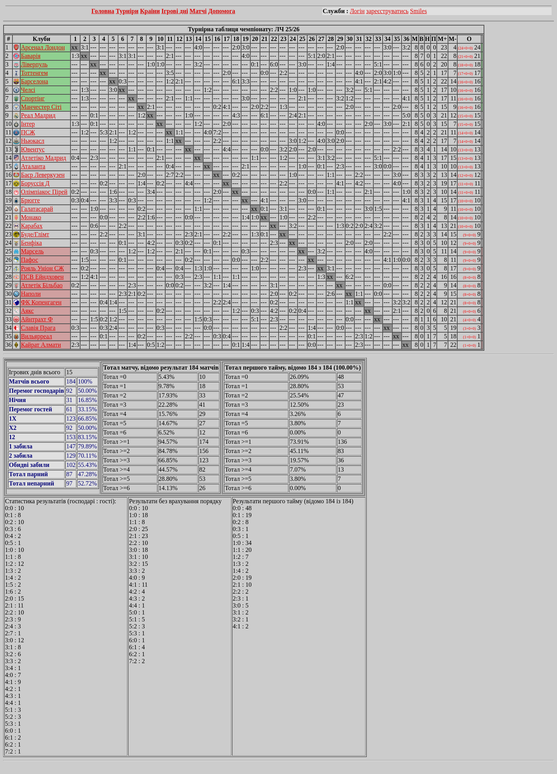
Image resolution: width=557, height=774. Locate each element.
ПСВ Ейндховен (42, 276)
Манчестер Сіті (41, 107)
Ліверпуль (34, 64)
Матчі (198, 11)
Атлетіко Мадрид (43, 157)
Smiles (418, 11)
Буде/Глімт (35, 234)
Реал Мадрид (38, 115)
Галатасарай (37, 208)
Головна (102, 11)
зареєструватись (387, 11)
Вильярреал (36, 336)
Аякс (27, 310)
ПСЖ (28, 132)
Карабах (32, 225)
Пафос (29, 259)
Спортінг (33, 98)
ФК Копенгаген (41, 302)
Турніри (127, 11)
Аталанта (33, 166)
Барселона (34, 81)
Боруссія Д (35, 183)
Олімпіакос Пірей (44, 191)
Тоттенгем (34, 73)
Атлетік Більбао (42, 285)
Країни (150, 11)
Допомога (221, 11)
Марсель (32, 251)
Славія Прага (38, 327)
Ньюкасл (32, 140)
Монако (31, 217)
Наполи (31, 293)
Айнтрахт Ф (37, 319)
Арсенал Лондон (43, 47)
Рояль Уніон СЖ (42, 268)
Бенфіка (31, 242)
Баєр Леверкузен (43, 174)
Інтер (28, 124)
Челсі (28, 90)
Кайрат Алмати (41, 344)
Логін (357, 11)
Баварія (31, 56)
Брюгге (30, 200)
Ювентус (32, 149)
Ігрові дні (174, 11)
